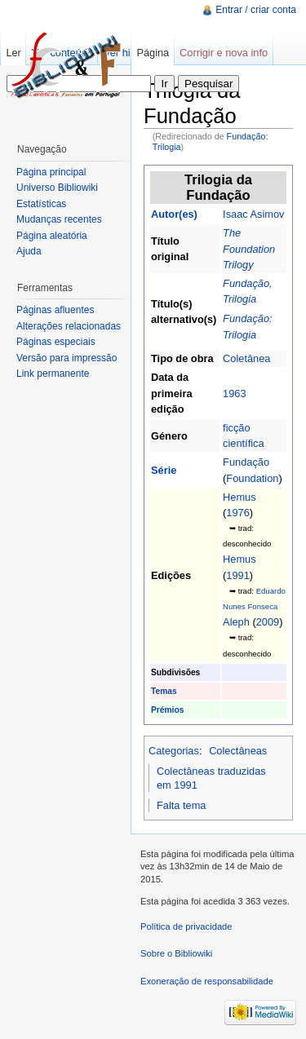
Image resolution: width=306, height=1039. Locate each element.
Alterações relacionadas (68, 326)
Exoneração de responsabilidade (206, 981)
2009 (267, 622)
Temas (164, 691)
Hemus (239, 497)
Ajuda (29, 251)
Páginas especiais (55, 341)
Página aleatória (51, 235)
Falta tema (181, 805)
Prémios (167, 709)
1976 (237, 512)
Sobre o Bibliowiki (176, 953)
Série (163, 470)
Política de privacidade (186, 926)
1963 (234, 393)
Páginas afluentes (55, 310)
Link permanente (52, 373)
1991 (237, 575)
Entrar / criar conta (255, 9)
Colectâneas (238, 751)
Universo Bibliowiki (57, 187)
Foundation (252, 478)
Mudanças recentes (59, 219)
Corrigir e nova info (224, 52)
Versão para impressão (66, 358)
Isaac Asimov (253, 214)
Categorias (174, 751)
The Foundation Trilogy (249, 248)
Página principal (51, 172)
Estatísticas (41, 204)
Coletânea (246, 358)
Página (152, 52)
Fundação (246, 462)
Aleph (236, 622)
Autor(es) (174, 214)
